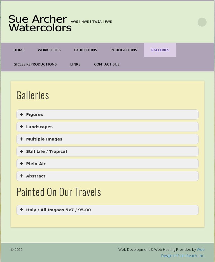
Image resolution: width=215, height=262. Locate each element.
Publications (124, 49)
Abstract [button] (31, 176)
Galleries (160, 49)
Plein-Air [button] (32, 164)
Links (75, 64)
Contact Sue (107, 64)
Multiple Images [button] (40, 139)
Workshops (49, 49)
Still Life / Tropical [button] (42, 151)
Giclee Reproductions (35, 64)
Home (18, 49)
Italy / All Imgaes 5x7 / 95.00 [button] (54, 210)
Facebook (190, 22)
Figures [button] (30, 114)
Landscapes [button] (35, 127)
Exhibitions (85, 49)
